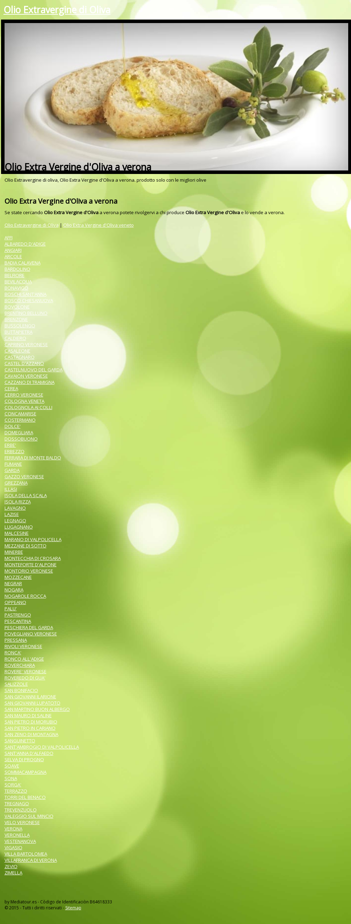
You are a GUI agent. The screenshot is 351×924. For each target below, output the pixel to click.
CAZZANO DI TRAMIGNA (29, 382)
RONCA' (13, 652)
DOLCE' (13, 426)
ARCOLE (13, 256)
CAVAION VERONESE (26, 376)
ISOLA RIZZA (18, 502)
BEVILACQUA (18, 281)
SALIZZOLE (16, 684)
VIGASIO (13, 847)
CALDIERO (15, 338)
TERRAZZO (16, 791)
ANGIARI (13, 250)
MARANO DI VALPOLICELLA (33, 539)
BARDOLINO (17, 269)
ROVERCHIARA (20, 665)
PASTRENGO (18, 615)
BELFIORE (14, 275)
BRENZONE (16, 319)
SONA (11, 778)
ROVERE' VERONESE (25, 671)
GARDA (12, 470)
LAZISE (12, 514)
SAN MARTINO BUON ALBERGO (37, 709)
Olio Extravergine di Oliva (56, 9)
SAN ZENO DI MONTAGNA (31, 734)
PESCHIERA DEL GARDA (29, 627)
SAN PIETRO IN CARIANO (30, 728)
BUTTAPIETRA (18, 332)
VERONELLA (17, 835)
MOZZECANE (18, 577)
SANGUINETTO (20, 740)
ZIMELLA (13, 873)
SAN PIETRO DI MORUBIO (31, 722)
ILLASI (11, 489)
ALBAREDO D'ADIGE (25, 244)
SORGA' (13, 784)
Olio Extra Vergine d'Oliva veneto (98, 225)
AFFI (9, 237)
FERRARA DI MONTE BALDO (33, 457)
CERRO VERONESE (24, 395)
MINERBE (14, 552)
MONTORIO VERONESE (29, 571)
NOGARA (14, 590)
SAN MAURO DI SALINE (28, 715)
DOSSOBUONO (21, 439)
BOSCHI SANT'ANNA (25, 294)
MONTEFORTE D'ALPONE (31, 564)
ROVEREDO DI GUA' (25, 678)
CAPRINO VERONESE (26, 344)
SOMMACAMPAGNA (25, 772)
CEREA (11, 388)
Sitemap (73, 908)
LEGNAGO (15, 520)
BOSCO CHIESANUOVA (29, 300)
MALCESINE (17, 533)
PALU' (11, 608)
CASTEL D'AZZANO (24, 363)
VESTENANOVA (20, 841)
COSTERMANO (20, 420)
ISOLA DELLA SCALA (26, 495)
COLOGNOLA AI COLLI (28, 407)
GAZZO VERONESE (24, 476)
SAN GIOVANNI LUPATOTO (32, 703)
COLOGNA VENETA (24, 401)
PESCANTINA (18, 621)
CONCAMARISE (20, 413)
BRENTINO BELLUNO (26, 313)
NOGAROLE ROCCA (25, 596)
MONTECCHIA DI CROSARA (33, 558)
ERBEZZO (14, 451)
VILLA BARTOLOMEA (26, 854)
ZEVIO (11, 866)
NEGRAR (13, 583)
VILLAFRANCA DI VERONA (31, 860)
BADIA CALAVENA (23, 263)
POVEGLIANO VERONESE (31, 634)
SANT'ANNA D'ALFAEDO (29, 753)
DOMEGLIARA (19, 432)
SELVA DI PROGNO (24, 759)
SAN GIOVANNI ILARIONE (30, 696)
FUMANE (13, 464)
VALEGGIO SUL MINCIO (29, 816)
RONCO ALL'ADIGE (24, 659)
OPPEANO (15, 602)
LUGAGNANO (19, 527)
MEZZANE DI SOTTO (25, 546)
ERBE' (10, 445)
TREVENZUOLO (21, 810)
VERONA (13, 828)
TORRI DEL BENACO (25, 797)
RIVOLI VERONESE (23, 646)
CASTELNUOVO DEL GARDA (34, 369)
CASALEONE (17, 351)
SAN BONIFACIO (21, 690)
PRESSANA (16, 640)
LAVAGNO (15, 508)
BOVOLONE (17, 307)
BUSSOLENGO (20, 325)
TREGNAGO (17, 803)
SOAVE (12, 766)
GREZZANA (16, 483)
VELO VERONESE (22, 822)
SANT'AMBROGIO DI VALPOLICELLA (42, 747)
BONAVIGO (16, 288)
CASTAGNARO (20, 357)
